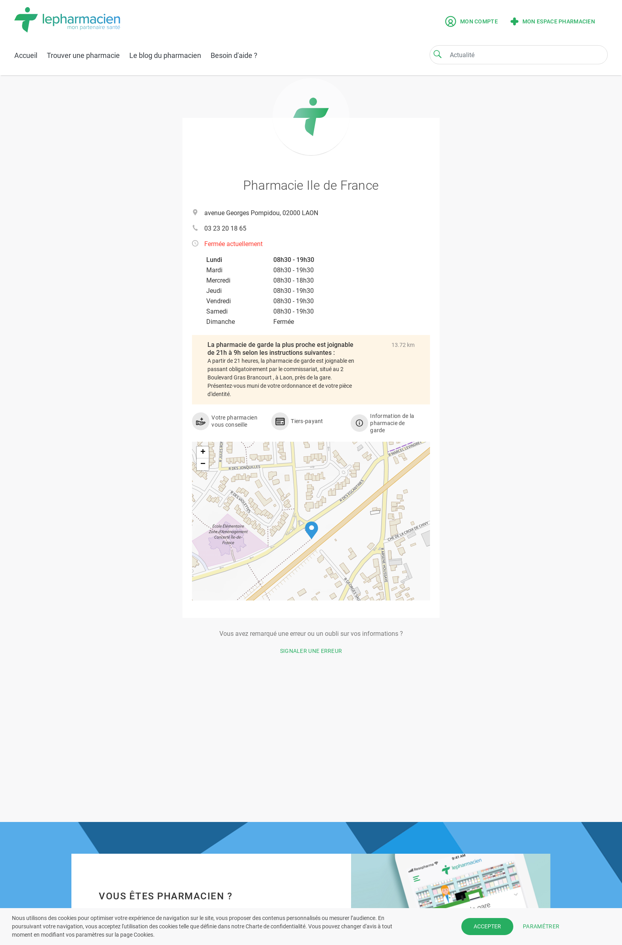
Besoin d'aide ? (234, 55)
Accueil (25, 55)
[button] (311, 530)
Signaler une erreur (311, 651)
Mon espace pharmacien (553, 21)
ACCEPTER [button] (487, 926)
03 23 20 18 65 (225, 228)
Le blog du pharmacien (165, 55)
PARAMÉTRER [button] (541, 926)
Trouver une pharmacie (83, 55)
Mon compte (471, 21)
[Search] (438, 54)
